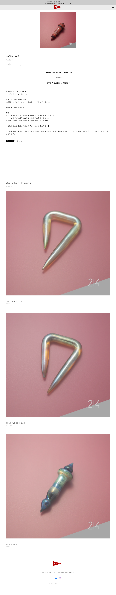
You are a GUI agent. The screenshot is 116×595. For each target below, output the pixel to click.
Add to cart (58, 77)
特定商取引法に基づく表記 (66, 572)
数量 (7, 64)
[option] (58, 30)
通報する (19, 141)
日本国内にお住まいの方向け (58, 83)
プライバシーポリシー (48, 572)
